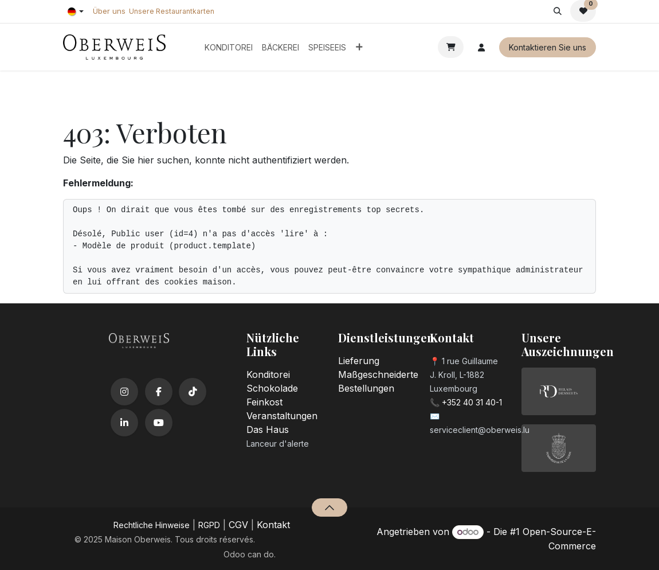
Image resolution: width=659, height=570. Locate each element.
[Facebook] (158, 391)
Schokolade (272, 388)
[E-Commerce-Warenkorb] (451, 47)
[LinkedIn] (124, 422)
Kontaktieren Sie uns (547, 47)
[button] (557, 11)
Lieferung (358, 360)
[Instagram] (124, 391)
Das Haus (267, 429)
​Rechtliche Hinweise (151, 525)
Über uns (109, 10)
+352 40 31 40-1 (472, 402)
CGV (238, 524)
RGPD (209, 525)
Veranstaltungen (281, 415)
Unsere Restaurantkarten (171, 11)
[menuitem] (228, 47)
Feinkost (264, 402)
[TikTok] (192, 391)
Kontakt (273, 524)
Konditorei (268, 374)
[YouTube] (158, 422)
